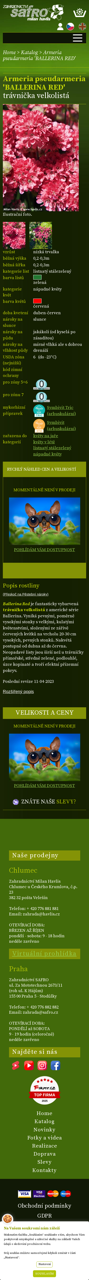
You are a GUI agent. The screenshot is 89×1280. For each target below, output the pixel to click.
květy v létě (44, 442)
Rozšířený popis (18, 691)
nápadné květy (47, 454)
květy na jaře (45, 436)
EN (81, 25)
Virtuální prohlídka (44, 954)
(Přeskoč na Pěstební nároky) (25, 594)
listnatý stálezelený (52, 448)
